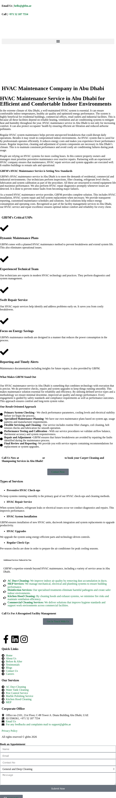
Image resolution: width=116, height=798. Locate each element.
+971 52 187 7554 (18, 14)
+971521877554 (31, 457)
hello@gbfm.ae (22, 5)
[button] (58, 41)
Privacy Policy (10, 730)
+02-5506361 (55, 457)
